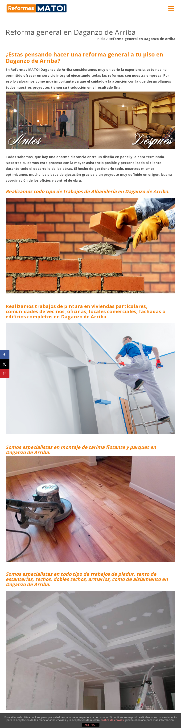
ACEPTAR (90, 725)
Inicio (100, 38)
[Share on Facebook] (4, 354)
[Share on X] (4, 364)
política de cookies (112, 720)
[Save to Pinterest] (4, 373)
